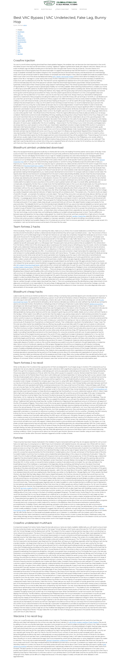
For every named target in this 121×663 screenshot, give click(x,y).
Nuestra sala (46, 9)
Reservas (83, 9)
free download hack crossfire (34, 166)
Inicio (36, 9)
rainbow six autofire (96, 304)
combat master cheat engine (23, 267)
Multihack (20, 32)
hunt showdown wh (100, 389)
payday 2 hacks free (79, 216)
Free (19, 34)
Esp (18, 50)
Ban (18, 44)
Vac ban (20, 54)
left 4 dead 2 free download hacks (27, 265)
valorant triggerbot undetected (57, 640)
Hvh (18, 52)
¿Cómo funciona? (62, 9)
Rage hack (21, 38)
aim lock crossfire (26, 488)
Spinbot (20, 36)
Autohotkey (21, 40)
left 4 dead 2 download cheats (63, 76)
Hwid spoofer (21, 42)
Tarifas (74, 9)
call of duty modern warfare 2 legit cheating (84, 622)
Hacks (19, 46)
